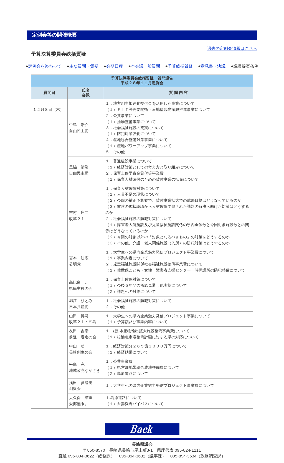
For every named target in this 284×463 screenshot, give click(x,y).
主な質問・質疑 (83, 66)
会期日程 (114, 66)
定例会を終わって (44, 66)
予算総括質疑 (180, 66)
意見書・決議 (213, 66)
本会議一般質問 (145, 66)
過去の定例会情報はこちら (232, 48)
